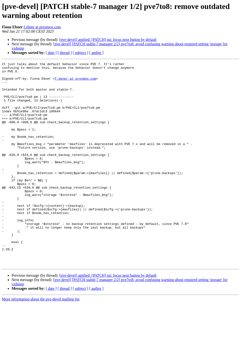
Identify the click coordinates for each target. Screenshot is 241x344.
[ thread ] (65, 53)
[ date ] (51, 53)
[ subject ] (80, 53)
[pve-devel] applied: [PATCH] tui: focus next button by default (107, 40)
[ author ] (96, 53)
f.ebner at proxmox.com (42, 27)
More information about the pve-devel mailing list (41, 340)
